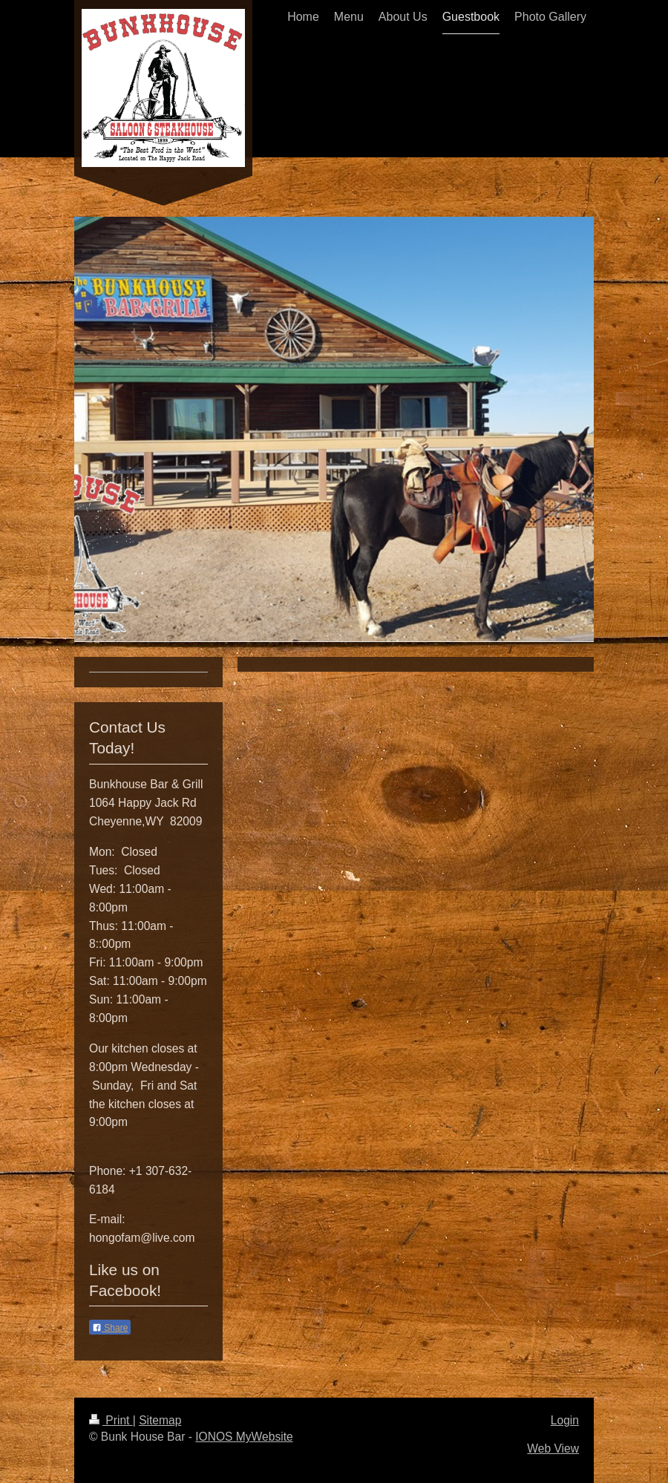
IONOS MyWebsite (243, 1436)
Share (110, 1328)
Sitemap (160, 1420)
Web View (553, 1448)
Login (565, 1420)
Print (111, 1420)
